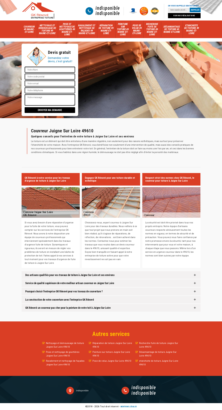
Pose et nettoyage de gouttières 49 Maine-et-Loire (67, 29)
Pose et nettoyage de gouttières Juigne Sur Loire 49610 (63, 354)
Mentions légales (129, 407)
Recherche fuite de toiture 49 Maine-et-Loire (152, 29)
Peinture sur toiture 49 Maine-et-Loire (123, 29)
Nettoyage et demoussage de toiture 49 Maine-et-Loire (47, 29)
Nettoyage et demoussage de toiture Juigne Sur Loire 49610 (65, 345)
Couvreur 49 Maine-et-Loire (29, 29)
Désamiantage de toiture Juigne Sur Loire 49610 (158, 354)
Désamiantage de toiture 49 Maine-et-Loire (172, 29)
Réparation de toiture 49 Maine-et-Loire (106, 29)
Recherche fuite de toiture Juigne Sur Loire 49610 (158, 345)
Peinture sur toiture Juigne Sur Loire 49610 (111, 354)
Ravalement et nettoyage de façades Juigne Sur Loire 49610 (65, 363)
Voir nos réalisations (184, 16)
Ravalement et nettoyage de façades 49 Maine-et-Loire (86, 29)
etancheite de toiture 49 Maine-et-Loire (191, 29)
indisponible (107, 8)
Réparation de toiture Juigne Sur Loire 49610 (112, 345)
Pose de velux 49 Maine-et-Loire (137, 29)
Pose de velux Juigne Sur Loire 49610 (112, 361)
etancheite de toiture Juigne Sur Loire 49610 (158, 363)
